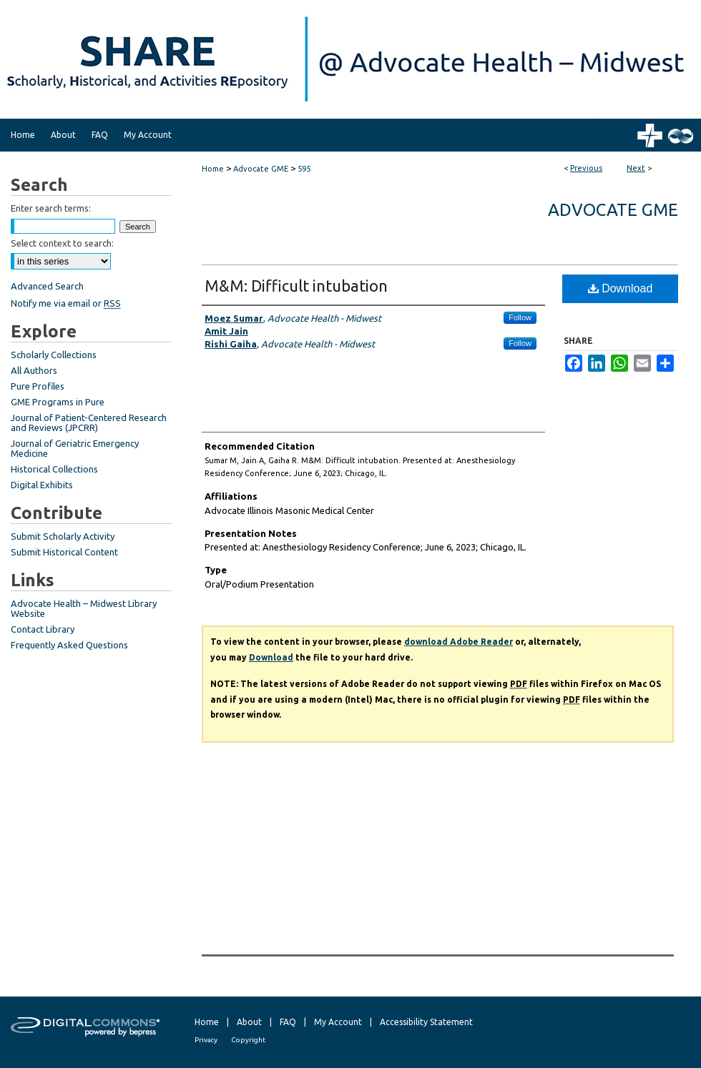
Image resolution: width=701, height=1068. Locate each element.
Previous (586, 168)
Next (636, 168)
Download (620, 288)
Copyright (248, 1040)
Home (213, 168)
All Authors (34, 370)
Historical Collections (54, 469)
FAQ (288, 1022)
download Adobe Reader (458, 641)
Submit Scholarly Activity (62, 536)
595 (304, 168)
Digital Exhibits (42, 485)
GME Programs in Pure (57, 402)
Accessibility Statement (426, 1022)
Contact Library (42, 629)
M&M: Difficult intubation (296, 286)
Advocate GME (260, 168)
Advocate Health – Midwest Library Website (84, 608)
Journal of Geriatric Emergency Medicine (75, 448)
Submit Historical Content (64, 552)
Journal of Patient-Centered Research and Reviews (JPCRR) (89, 422)
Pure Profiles (37, 386)
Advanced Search (47, 286)
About (249, 1022)
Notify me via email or (66, 303)
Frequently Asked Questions (69, 645)
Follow (520, 317)
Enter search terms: (51, 208)
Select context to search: (62, 243)
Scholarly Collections (54, 355)
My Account (338, 1022)
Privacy (206, 1040)
